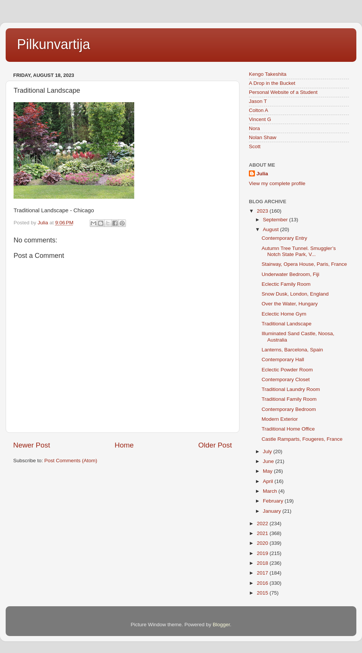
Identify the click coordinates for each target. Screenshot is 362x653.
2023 (263, 211)
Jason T (258, 101)
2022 (263, 523)
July (268, 451)
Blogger (221, 624)
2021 (263, 533)
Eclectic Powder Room (287, 369)
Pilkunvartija (53, 44)
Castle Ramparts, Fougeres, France (302, 439)
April (269, 481)
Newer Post (31, 445)
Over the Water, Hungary (290, 304)
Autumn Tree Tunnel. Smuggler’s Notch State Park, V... (299, 251)
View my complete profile (277, 183)
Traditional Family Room (289, 399)
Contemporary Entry (284, 238)
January (272, 511)
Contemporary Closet (286, 379)
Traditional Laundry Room (291, 389)
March (270, 491)
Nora (254, 128)
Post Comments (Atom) (70, 460)
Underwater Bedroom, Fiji (290, 274)
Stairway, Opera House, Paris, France (304, 264)
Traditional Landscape (286, 323)
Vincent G (260, 119)
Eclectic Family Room (286, 284)
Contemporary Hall (283, 359)
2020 (263, 543)
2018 (263, 563)
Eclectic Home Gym (284, 314)
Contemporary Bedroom (289, 409)
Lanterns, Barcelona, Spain (292, 350)
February (274, 501)
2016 (263, 583)
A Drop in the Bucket (272, 83)
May (268, 471)
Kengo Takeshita (268, 74)
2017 (263, 573)
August (271, 229)
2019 (263, 553)
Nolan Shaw (262, 137)
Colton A (258, 110)
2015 (263, 593)
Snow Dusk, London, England (295, 294)
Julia (262, 173)
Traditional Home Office (288, 429)
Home (124, 445)
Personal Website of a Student (283, 92)
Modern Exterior (280, 419)
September (276, 219)
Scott (255, 146)
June (269, 461)
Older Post (215, 445)
